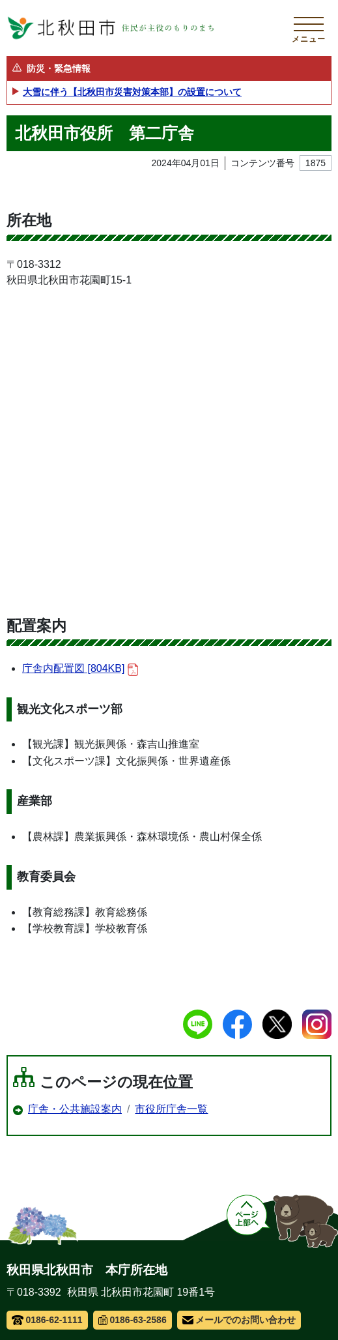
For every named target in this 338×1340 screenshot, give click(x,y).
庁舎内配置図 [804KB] (80, 669)
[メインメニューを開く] (308, 28)
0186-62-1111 (47, 1320)
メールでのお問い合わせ (239, 1320)
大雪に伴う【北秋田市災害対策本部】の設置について (132, 92)
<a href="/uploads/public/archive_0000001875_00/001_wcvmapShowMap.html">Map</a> (169, 445)
